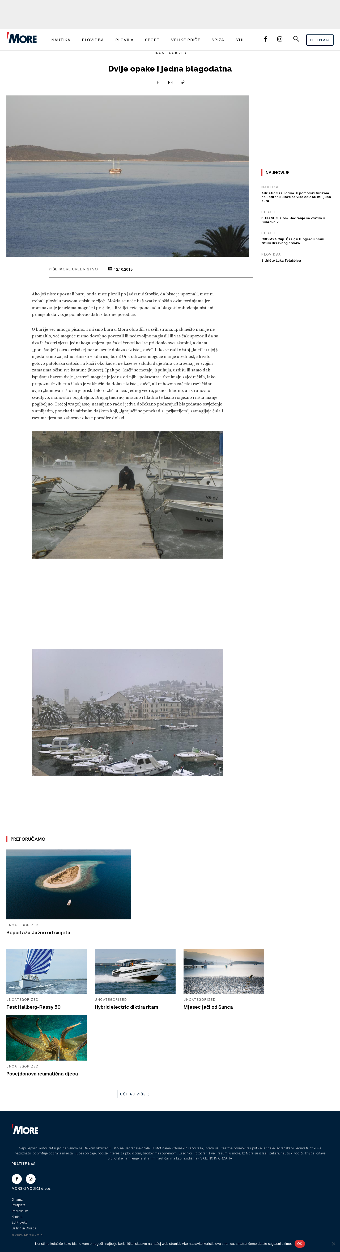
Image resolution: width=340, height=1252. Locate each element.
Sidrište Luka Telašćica (280, 256)
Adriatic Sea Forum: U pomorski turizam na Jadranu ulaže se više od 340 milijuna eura (296, 195)
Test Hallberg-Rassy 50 (33, 1007)
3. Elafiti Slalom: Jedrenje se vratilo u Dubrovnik (291, 216)
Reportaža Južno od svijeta (38, 932)
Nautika (270, 187)
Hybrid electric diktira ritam (127, 1007)
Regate (269, 208)
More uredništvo (79, 269)
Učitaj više (135, 1094)
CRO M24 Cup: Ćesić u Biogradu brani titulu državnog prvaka (296, 237)
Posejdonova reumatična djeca (42, 1074)
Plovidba (271, 250)
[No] (333, 1243)
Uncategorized (170, 53)
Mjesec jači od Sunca (208, 1007)
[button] (296, 40)
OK (299, 1244)
